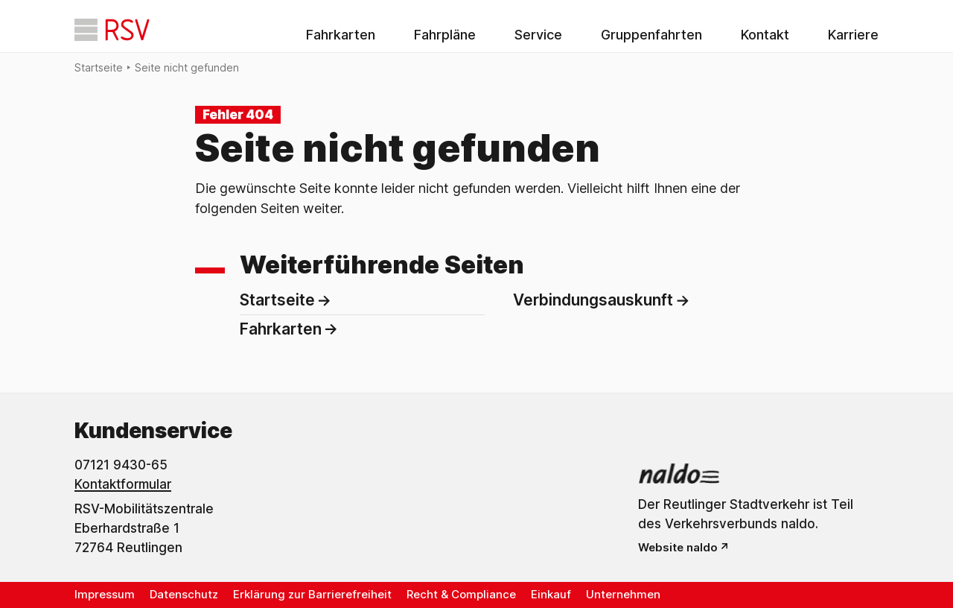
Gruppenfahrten (651, 34)
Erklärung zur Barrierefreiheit (312, 594)
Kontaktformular (122, 484)
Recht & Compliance (461, 594)
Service (538, 34)
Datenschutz (184, 594)
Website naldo (678, 547)
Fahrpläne (445, 34)
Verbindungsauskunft (593, 300)
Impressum (104, 594)
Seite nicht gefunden (187, 67)
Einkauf (551, 594)
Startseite (98, 67)
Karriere (853, 34)
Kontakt (765, 34)
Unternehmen (623, 594)
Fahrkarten (340, 34)
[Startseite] (112, 29)
